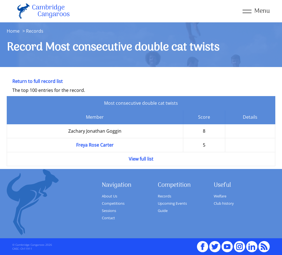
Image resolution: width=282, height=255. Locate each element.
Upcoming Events (172, 203)
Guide (163, 210)
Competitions (113, 203)
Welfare (220, 196)
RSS (264, 244)
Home (13, 31)
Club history (224, 203)
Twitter (214, 244)
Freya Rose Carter (95, 145)
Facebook (202, 244)
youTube (227, 244)
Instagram (239, 244)
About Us (109, 196)
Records (164, 196)
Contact (108, 217)
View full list (141, 159)
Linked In (251, 246)
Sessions (109, 210)
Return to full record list (37, 81)
